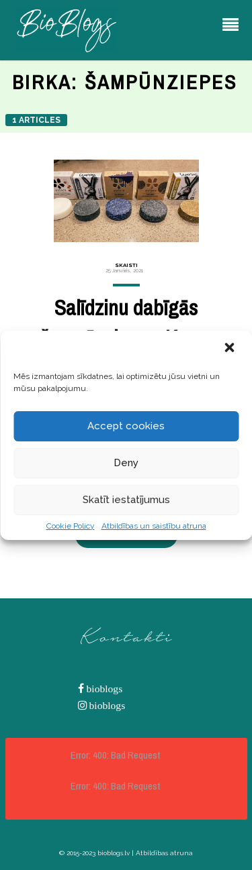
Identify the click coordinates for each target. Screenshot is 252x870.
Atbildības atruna (164, 853)
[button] (230, 349)
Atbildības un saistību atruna (153, 526)
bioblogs (103, 689)
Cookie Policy (70, 526)
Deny (126, 463)
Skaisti (126, 265)
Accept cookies (126, 426)
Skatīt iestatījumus (126, 500)
